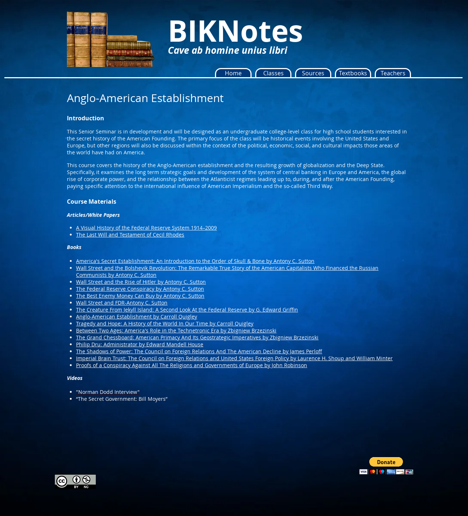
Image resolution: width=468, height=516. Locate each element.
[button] (273, 73)
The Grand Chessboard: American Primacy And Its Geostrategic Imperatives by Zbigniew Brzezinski (197, 337)
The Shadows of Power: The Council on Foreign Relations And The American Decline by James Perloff (199, 351)
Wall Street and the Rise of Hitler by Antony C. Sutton (141, 281)
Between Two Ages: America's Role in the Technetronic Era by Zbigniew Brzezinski (176, 330)
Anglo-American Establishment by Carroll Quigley (136, 316)
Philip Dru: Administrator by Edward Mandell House (139, 344)
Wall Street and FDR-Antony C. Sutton (121, 302)
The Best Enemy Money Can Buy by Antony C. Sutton (140, 295)
